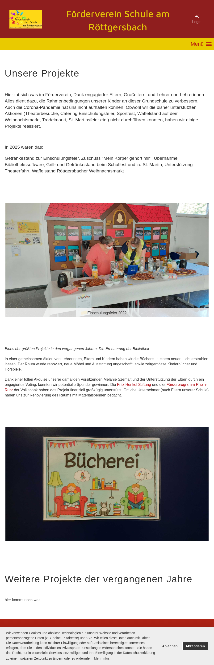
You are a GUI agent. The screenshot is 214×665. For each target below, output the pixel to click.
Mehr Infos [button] (101, 658)
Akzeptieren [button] (195, 646)
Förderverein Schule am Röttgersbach (118, 20)
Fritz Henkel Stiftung (134, 385)
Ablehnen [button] (170, 646)
